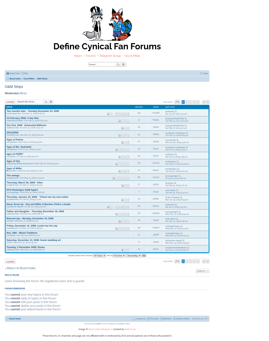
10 (128, 114)
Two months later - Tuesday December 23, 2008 (33, 111)
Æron (23, 93)
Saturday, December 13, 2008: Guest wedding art (34, 240)
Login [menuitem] (205, 73)
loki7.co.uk (130, 329)
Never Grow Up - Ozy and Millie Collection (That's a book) (38, 204)
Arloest (12, 235)
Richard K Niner (16, 120)
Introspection (15, 113)
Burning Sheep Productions (21, 163)
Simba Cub (14, 135)
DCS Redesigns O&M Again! (22, 190)
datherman (14, 185)
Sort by (116, 255)
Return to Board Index (21, 268)
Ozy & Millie (132, 56)
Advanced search (123, 64)
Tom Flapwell (174, 197)
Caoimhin (172, 140)
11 (125, 207)
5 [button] (197, 102)
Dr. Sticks (172, 190)
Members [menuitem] (167, 319)
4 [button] (194, 102)
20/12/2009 (12, 132)
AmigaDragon (174, 226)
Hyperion (13, 142)
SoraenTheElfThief (176, 119)
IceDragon (172, 169)
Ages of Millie (14, 168)
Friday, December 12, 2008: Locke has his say (32, 225)
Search (118, 64)
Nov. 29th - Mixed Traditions (22, 232)
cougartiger (173, 176)
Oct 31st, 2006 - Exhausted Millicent (26, 125)
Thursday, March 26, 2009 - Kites (25, 182)
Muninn (171, 111)
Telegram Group (110, 56)
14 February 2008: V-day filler (23, 118)
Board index (15, 319)
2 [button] (186, 102)
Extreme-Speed (16, 207)
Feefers (12, 156)
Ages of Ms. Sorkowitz (19, 147)
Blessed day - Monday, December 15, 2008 (30, 218)
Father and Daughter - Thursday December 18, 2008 (35, 211)
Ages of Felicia (15, 139)
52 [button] (204, 102)
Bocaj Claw (14, 128)
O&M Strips (14, 87)
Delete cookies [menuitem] (183, 319)
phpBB (97, 324)
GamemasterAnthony (177, 248)
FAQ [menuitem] (26, 73)
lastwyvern (14, 178)
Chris (11, 221)
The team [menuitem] (154, 319)
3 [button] (190, 102)
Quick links (15, 73)
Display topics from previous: (87, 255)
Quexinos (172, 161)
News (78, 56)
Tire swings (13, 175)
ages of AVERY (15, 154)
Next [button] (207, 102)
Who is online (12, 275)
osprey (171, 183)
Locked (10, 101)
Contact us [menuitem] (141, 319)
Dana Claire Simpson (99, 329)
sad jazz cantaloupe (176, 133)
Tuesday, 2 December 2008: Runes (26, 247)
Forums (91, 56)
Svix (10, 242)
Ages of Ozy (13, 161)
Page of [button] (177, 102)
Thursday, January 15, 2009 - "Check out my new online (37, 197)
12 (128, 207)
